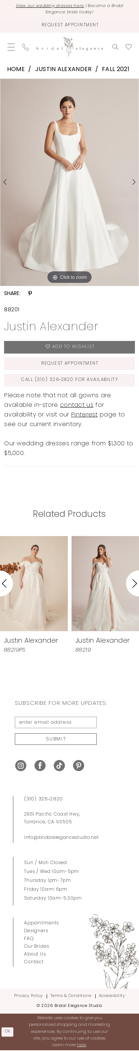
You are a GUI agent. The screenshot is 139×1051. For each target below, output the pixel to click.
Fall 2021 (115, 70)
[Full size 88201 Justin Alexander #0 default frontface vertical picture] (69, 182)
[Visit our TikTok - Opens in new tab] (59, 766)
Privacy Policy (28, 997)
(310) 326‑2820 (43, 799)
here (81, 1046)
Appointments (41, 924)
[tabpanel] (69, 182)
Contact (34, 963)
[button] (11, 46)
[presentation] (34, 583)
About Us (35, 955)
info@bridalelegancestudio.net (61, 838)
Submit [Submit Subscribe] (56, 739)
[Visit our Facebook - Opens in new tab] (40, 766)
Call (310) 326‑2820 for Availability (69, 380)
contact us (76, 406)
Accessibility (112, 997)
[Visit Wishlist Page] (128, 47)
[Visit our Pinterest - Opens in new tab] (79, 766)
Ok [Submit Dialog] (8, 1032)
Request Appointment (70, 364)
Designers (36, 932)
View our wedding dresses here (50, 6)
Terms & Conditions (71, 997)
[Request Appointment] (69, 25)
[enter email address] (56, 723)
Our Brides (36, 947)
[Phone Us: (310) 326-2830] (26, 46)
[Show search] (115, 47)
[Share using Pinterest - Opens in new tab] (30, 294)
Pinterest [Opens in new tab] (84, 415)
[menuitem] (11, 46)
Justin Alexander (63, 70)
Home (16, 70)
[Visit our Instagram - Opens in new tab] (21, 766)
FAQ (29, 939)
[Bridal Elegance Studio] (69, 46)
